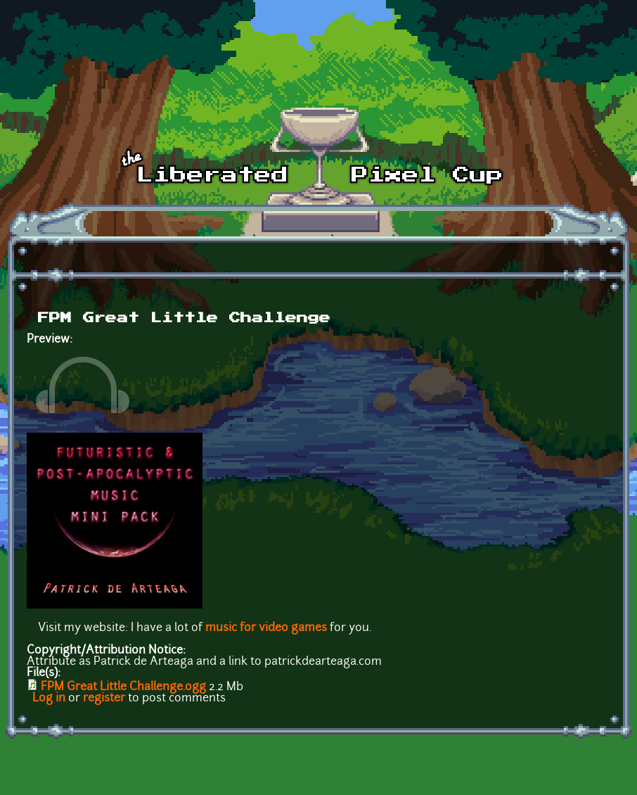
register (104, 698)
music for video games (266, 628)
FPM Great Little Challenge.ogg (123, 687)
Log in (48, 698)
